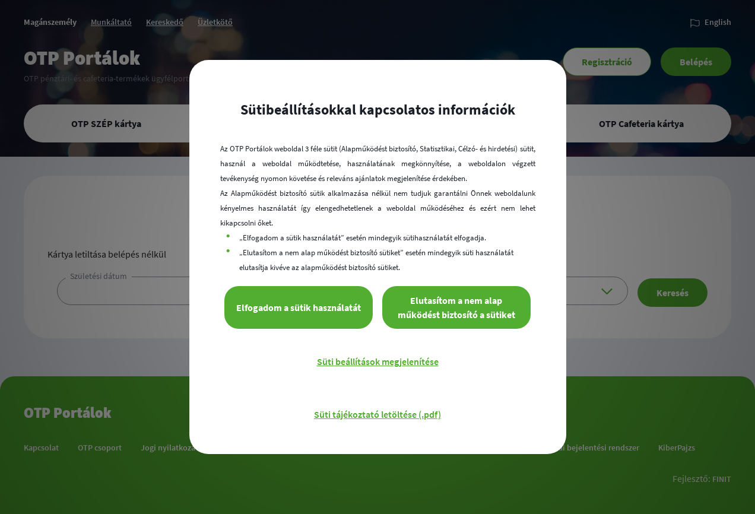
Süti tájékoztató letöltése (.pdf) (377, 414)
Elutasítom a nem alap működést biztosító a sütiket (456, 307)
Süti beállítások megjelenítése (378, 361)
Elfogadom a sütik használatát (298, 307)
